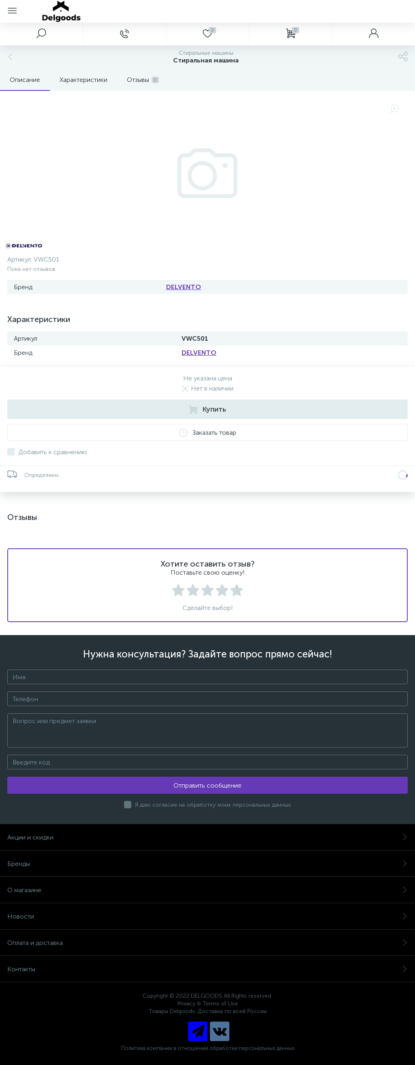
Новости (207, 916)
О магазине (207, 890)
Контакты (207, 969)
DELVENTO (183, 287)
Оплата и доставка (207, 943)
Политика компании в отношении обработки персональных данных (207, 1048)
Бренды (207, 863)
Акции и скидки (207, 837)
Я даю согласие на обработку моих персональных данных (213, 804)
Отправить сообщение (207, 785)
